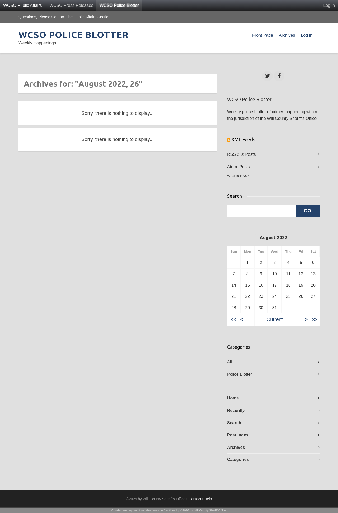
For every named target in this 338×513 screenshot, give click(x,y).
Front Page (262, 35)
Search (234, 423)
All (229, 362)
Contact (195, 499)
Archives (287, 35)
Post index (237, 435)
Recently (236, 410)
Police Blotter (239, 374)
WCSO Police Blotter (119, 5)
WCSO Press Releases (71, 5)
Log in (329, 5)
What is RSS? (238, 176)
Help (208, 499)
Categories (238, 459)
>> (314, 319)
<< (233, 319)
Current (275, 319)
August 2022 (273, 237)
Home (233, 398)
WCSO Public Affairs (22, 5)
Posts (250, 154)
